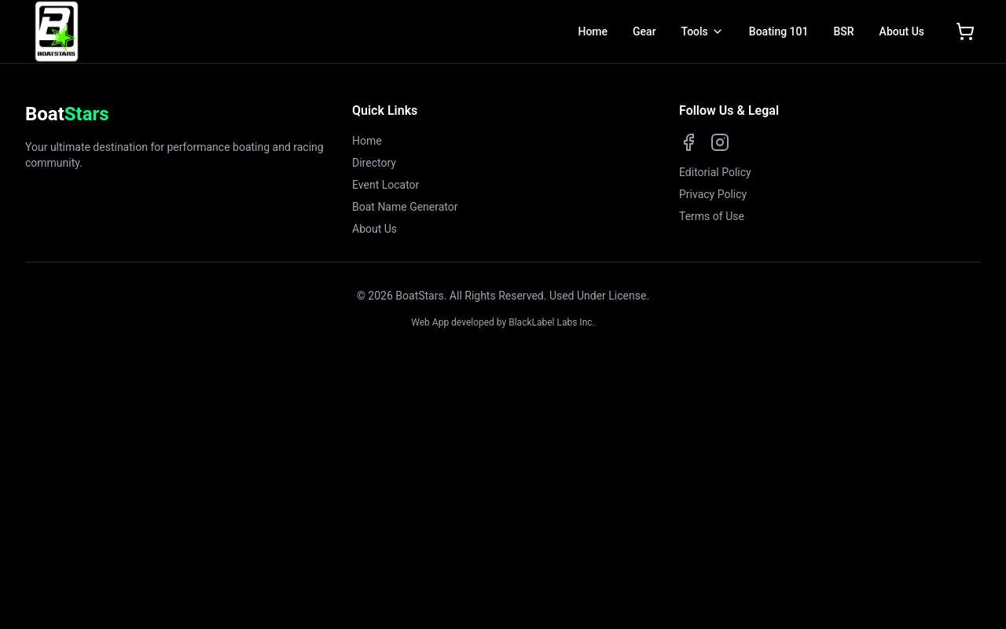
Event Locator (385, 184)
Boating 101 (779, 31)
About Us (901, 31)
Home (593, 31)
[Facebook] (688, 142)
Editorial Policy (715, 172)
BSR (843, 31)
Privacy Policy (713, 194)
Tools (694, 31)
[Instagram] (719, 142)
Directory (374, 162)
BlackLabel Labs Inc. (552, 322)
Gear (644, 31)
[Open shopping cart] (965, 31)
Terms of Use (711, 216)
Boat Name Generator (405, 206)
